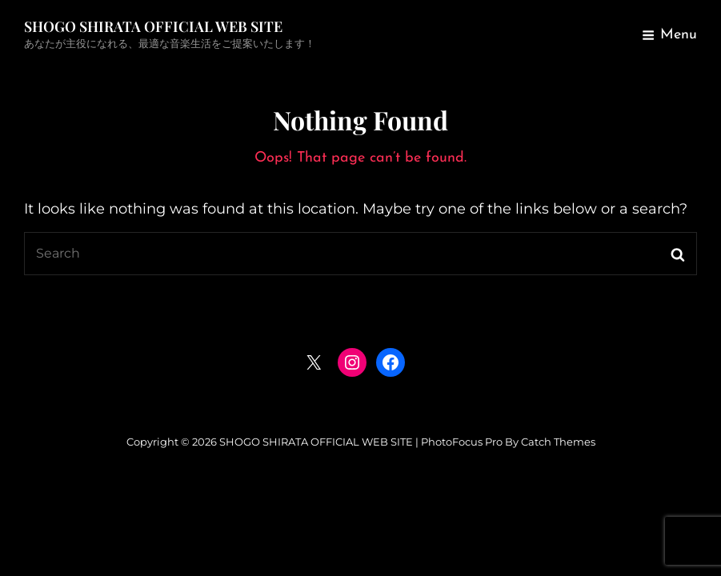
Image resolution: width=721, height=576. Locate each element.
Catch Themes (558, 441)
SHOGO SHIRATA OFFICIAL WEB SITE (153, 26)
